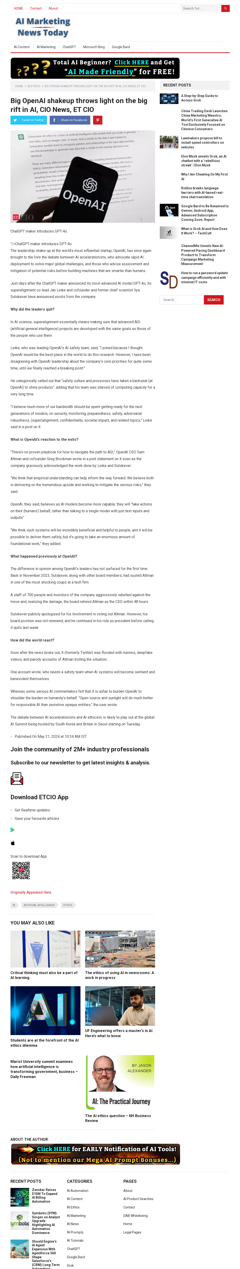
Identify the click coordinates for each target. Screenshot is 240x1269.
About (53, 8)
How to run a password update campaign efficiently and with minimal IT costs (204, 277)
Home (19, 86)
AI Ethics (34, 86)
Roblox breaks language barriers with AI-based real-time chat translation (202, 192)
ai (14, 905)
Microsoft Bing (94, 47)
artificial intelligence (39, 905)
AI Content (22, 47)
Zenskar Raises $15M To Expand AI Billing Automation (44, 1195)
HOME (18, 8)
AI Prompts (75, 1232)
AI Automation (77, 1191)
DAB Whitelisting (135, 1216)
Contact (36, 8)
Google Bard (121, 47)
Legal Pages (132, 1232)
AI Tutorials (75, 1240)
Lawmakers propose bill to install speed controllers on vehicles (202, 142)
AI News (73, 1224)
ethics (67, 905)
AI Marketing (46, 47)
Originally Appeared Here (30, 892)
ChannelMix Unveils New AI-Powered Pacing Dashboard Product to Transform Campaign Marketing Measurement (203, 255)
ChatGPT (69, 47)
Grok (70, 1265)
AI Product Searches (138, 1199)
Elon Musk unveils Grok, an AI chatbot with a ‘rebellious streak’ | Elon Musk (203, 160)
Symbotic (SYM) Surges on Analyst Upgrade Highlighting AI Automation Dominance (46, 1223)
